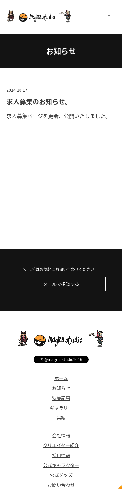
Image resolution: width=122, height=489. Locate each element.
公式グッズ (61, 474)
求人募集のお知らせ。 (39, 101)
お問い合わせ (61, 485)
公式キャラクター (61, 465)
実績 (61, 417)
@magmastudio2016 (61, 359)
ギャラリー (61, 407)
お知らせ (61, 51)
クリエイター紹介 (61, 445)
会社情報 (61, 435)
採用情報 (61, 455)
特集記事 (61, 398)
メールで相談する (61, 284)
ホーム (61, 378)
